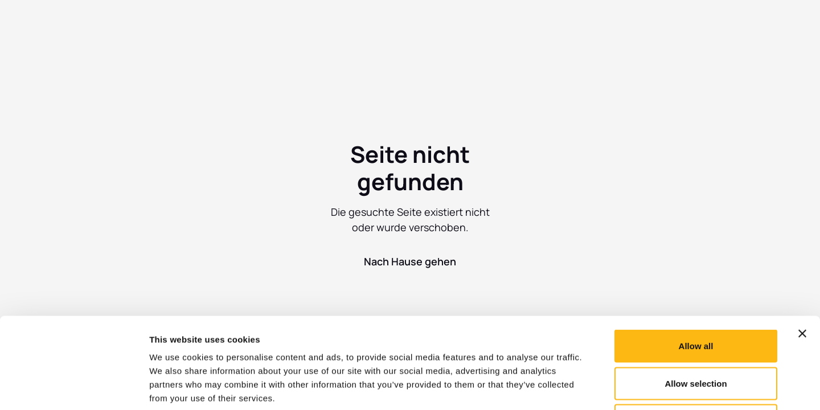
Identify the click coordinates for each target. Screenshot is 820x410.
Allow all (696, 260)
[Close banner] (802, 248)
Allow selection (696, 298)
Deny (696, 335)
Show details (597, 387)
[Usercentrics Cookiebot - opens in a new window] (74, 387)
